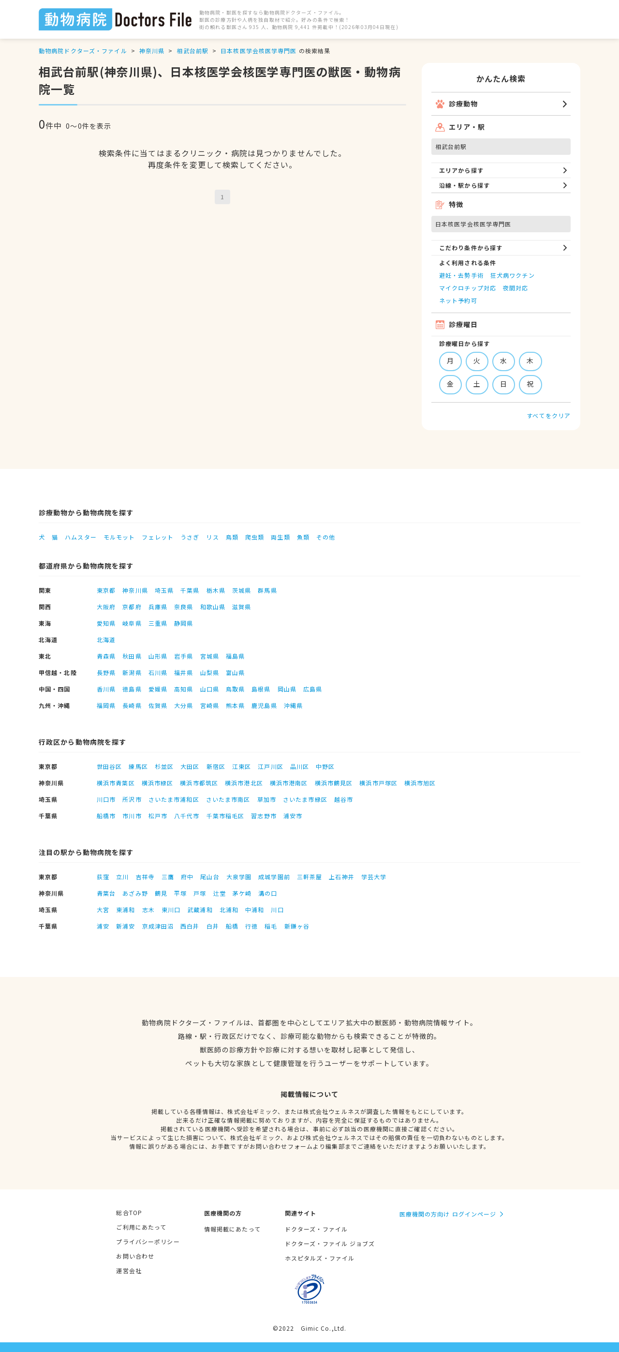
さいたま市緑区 (305, 799)
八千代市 (186, 815)
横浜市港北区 (244, 783)
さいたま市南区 (228, 799)
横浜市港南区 (289, 783)
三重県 (157, 623)
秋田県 (131, 656)
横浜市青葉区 (116, 783)
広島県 (312, 689)
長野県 (106, 672)
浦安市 (292, 815)
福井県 (183, 672)
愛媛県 (157, 689)
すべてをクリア (549, 415)
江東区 (241, 766)
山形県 (157, 656)
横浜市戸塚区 (378, 783)
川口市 (106, 799)
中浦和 (254, 909)
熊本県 (235, 705)
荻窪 (103, 876)
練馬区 (138, 766)
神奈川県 (151, 50)
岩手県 (183, 656)
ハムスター (81, 537)
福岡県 (106, 705)
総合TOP (129, 1212)
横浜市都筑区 (199, 783)
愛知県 (106, 623)
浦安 (103, 926)
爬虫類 (254, 537)
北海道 (106, 639)
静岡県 (183, 623)
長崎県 (131, 705)
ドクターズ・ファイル (316, 1229)
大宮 (103, 909)
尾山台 (209, 876)
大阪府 (106, 606)
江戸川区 (270, 766)
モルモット (119, 537)
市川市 (131, 815)
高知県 (183, 689)
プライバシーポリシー (147, 1241)
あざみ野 (134, 893)
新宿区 (215, 766)
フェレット (158, 537)
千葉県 (189, 590)
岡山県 (287, 689)
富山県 (235, 672)
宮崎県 (209, 705)
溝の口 (267, 893)
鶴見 (161, 893)
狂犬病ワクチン (512, 275)
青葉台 (106, 893)
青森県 (106, 656)
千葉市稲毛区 (225, 815)
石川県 (157, 672)
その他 (325, 537)
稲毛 (271, 926)
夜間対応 (515, 288)
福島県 (235, 656)
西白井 (189, 926)
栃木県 (215, 590)
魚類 (303, 537)
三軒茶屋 (309, 876)
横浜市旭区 (420, 783)
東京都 (106, 590)
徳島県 (131, 689)
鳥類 (232, 537)
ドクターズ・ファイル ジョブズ (330, 1243)
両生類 (280, 537)
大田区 (189, 766)
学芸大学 (373, 876)
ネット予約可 (458, 300)
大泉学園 (238, 876)
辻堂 (219, 893)
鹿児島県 (264, 705)
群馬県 (267, 590)
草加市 (266, 799)
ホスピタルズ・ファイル (319, 1258)
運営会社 (128, 1270)
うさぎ (189, 537)
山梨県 (209, 672)
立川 (122, 876)
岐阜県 (131, 623)
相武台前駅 (192, 50)
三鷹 (168, 876)
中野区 (325, 766)
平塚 (180, 893)
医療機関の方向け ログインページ (448, 1214)
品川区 (299, 766)
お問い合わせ (135, 1256)
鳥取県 (235, 689)
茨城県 (241, 590)
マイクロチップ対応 (467, 288)
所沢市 (131, 799)
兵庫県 (157, 606)
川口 (277, 909)
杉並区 (164, 766)
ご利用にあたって (141, 1227)
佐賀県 (157, 705)
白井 (212, 926)
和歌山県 (212, 606)
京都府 (131, 606)
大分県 (183, 705)
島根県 (260, 689)
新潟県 (131, 672)
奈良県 (183, 606)
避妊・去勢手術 (461, 275)
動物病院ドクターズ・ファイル (83, 50)
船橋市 (106, 815)
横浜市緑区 (158, 783)
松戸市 (157, 815)
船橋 (232, 926)
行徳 (251, 926)
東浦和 (125, 909)
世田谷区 (109, 766)
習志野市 (263, 815)
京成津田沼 (158, 926)
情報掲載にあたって (232, 1229)
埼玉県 (164, 590)
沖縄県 (293, 705)
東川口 (171, 909)
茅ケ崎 (242, 893)
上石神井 (341, 876)
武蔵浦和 (199, 909)
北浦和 (229, 909)
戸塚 (199, 893)
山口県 (209, 689)
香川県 (106, 689)
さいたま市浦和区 (173, 799)
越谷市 (343, 799)
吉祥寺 (145, 876)
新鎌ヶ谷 (297, 926)
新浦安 (125, 926)
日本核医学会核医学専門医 (258, 50)
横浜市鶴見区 (334, 783)
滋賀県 (241, 606)
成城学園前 (274, 876)
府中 (187, 876)
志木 (148, 909)
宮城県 (209, 656)
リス (212, 537)
